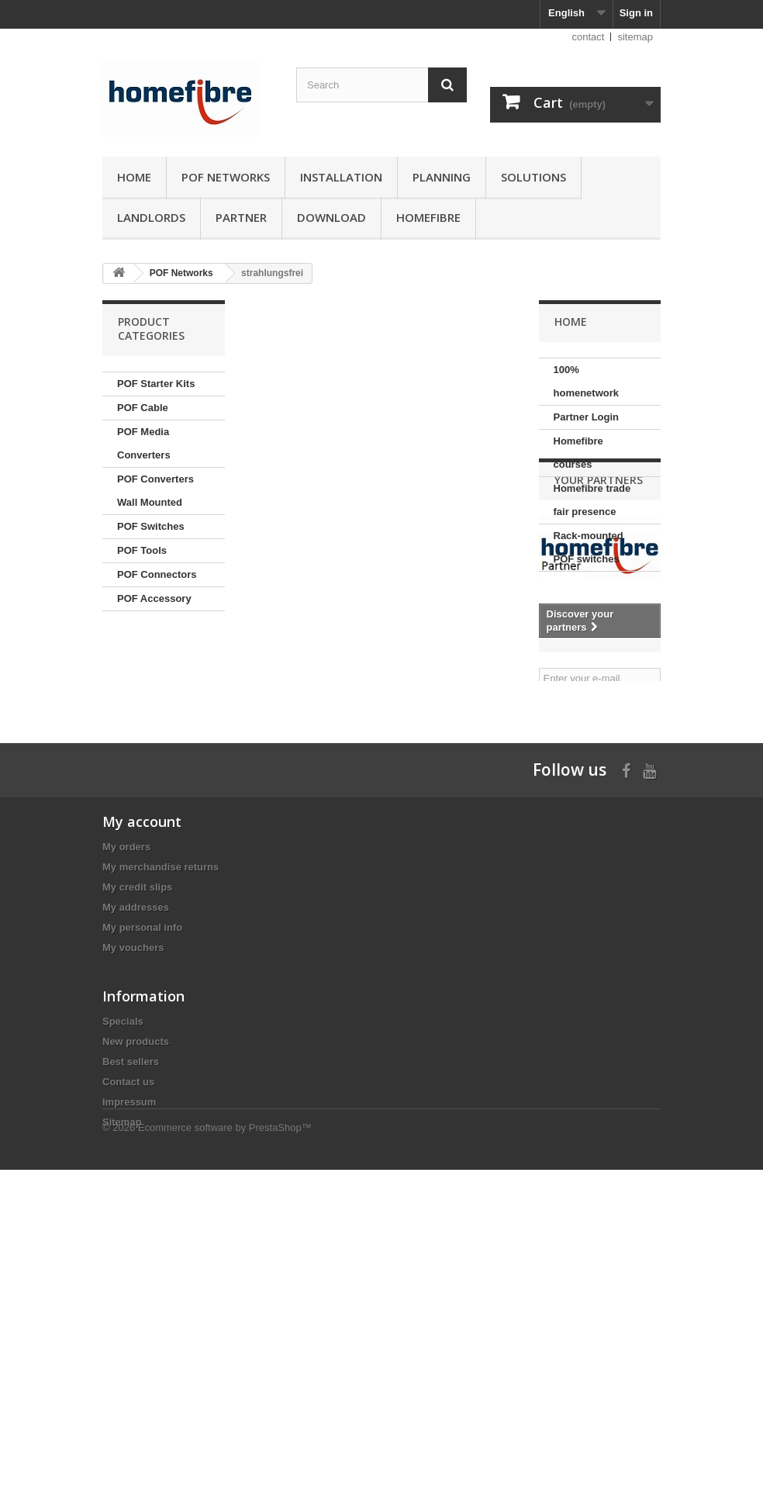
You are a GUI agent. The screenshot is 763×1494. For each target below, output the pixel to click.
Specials (122, 1295)
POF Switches (151, 526)
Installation (341, 177)
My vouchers (133, 1171)
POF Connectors (157, 574)
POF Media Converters (144, 443)
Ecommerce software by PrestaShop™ (225, 1452)
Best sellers (130, 1335)
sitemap (635, 37)
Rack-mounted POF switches (588, 547)
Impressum (129, 1376)
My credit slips (137, 1110)
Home (134, 177)
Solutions (533, 177)
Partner (241, 217)
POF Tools (142, 550)
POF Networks (225, 177)
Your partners (598, 616)
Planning (442, 177)
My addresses (135, 1130)
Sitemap (122, 1396)
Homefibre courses (578, 452)
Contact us (128, 1355)
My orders (126, 1070)
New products (135, 1315)
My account (141, 1045)
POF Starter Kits (156, 383)
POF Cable (142, 407)
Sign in (636, 13)
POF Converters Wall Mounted (155, 490)
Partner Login (587, 417)
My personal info (142, 1151)
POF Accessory (154, 598)
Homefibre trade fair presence (592, 499)
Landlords (151, 217)
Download (331, 217)
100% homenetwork (587, 381)
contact (588, 37)
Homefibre (428, 217)
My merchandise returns (160, 1090)
